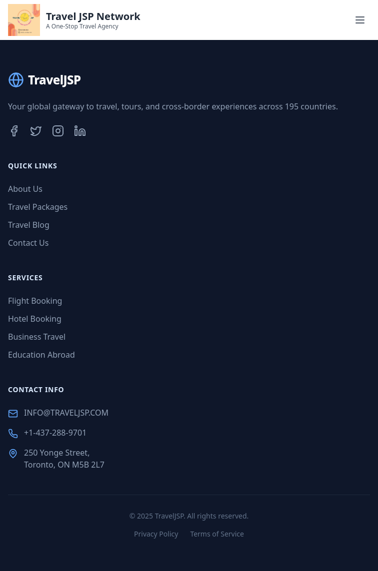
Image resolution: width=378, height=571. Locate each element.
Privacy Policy (156, 534)
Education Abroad (41, 354)
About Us (25, 188)
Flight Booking (35, 300)
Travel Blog (29, 224)
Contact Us (28, 242)
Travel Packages (38, 206)
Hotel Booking (35, 318)
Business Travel (37, 336)
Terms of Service (217, 534)
